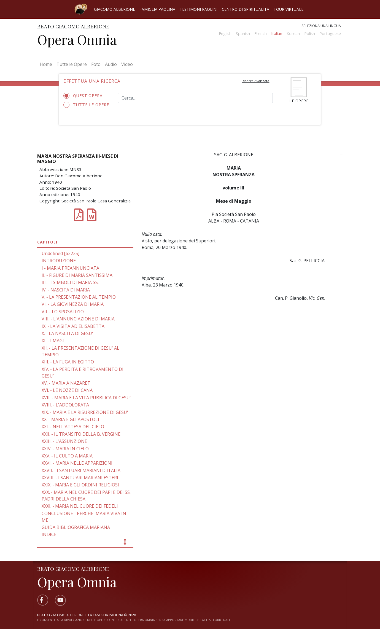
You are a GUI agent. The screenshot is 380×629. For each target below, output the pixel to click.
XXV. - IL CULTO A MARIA (67, 456)
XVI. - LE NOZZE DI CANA (67, 390)
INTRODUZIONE (59, 261)
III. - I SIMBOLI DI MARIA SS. (70, 282)
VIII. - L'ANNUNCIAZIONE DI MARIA (78, 319)
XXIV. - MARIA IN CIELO (65, 449)
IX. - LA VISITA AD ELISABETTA (73, 326)
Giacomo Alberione (114, 9)
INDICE (49, 534)
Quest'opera (84, 96)
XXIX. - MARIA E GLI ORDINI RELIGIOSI (80, 485)
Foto (96, 64)
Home (47, 64)
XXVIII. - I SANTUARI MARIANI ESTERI (80, 478)
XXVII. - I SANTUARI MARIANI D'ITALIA (81, 470)
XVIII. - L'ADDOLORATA (65, 405)
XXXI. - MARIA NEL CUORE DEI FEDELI (80, 506)
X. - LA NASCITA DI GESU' (67, 333)
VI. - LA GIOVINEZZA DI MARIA (73, 304)
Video (127, 64)
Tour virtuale (288, 9)
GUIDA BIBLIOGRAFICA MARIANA (76, 527)
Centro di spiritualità (245, 9)
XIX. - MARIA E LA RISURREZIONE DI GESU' (85, 412)
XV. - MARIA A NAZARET (66, 383)
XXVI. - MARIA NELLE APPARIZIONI (77, 463)
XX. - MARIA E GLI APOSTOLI (70, 419)
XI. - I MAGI (53, 341)
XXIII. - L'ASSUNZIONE (64, 441)
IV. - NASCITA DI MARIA (66, 290)
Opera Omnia (77, 39)
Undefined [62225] (60, 253)
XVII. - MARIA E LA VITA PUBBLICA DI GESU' (86, 398)
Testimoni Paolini (198, 9)
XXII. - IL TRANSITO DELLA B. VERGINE (81, 434)
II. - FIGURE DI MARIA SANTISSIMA (77, 275)
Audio (111, 64)
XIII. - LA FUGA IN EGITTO (68, 362)
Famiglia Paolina (157, 9)
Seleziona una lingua (321, 25)
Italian (276, 33)
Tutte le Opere (71, 64)
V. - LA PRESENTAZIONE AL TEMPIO (79, 297)
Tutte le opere (86, 105)
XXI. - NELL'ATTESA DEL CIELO (73, 427)
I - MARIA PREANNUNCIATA (70, 268)
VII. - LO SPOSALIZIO (63, 312)
